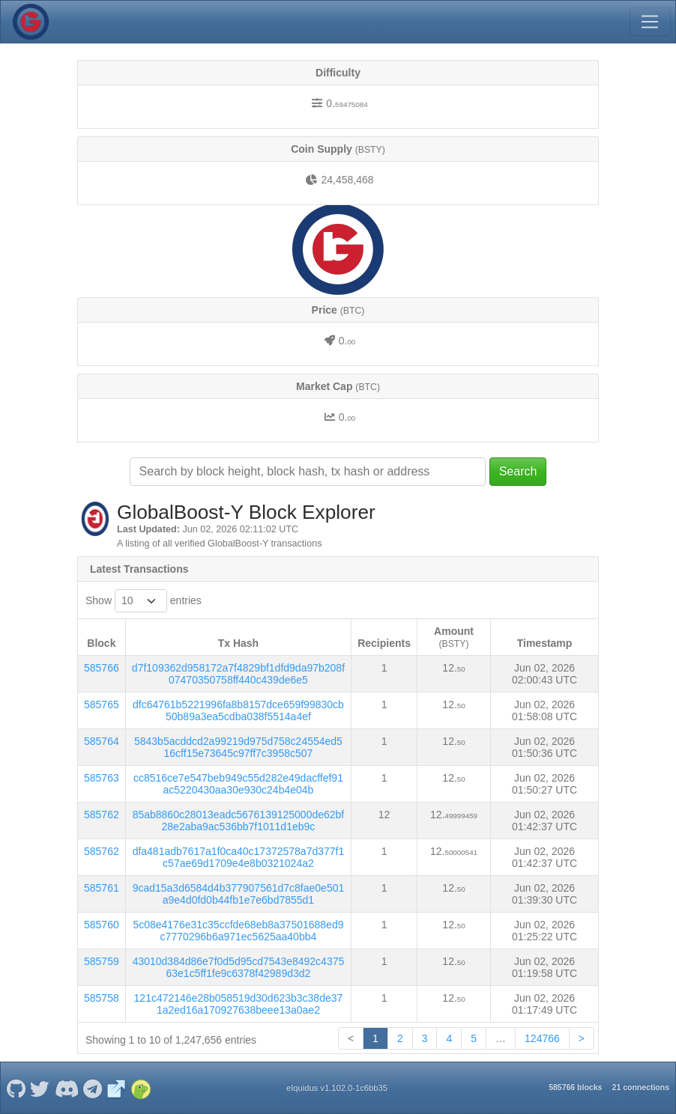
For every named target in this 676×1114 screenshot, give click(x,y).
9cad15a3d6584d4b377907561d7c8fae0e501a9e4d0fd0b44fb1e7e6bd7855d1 (239, 894)
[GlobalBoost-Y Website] (116, 1088)
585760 (101, 925)
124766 (542, 1038)
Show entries (143, 600)
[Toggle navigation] (650, 21)
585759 (101, 961)
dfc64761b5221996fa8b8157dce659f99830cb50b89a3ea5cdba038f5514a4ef (238, 710)
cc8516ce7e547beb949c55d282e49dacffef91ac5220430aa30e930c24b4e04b (238, 784)
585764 (101, 741)
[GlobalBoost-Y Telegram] (92, 1088)
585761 (101, 888)
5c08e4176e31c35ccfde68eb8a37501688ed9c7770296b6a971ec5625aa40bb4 (238, 931)
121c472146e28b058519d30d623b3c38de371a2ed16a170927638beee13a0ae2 (238, 1004)
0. (346, 103)
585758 (101, 998)
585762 (101, 815)
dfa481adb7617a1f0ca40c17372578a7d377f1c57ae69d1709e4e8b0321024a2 (239, 857)
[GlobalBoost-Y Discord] (66, 1088)
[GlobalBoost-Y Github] (15, 1088)
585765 (101, 704)
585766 (101, 668)
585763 (101, 778)
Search (518, 471)
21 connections (640, 1087)
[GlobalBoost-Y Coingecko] (140, 1088)
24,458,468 (347, 180)
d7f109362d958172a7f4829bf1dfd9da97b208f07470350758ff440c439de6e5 (238, 674)
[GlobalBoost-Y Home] (31, 21)
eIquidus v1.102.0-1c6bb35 (336, 1087)
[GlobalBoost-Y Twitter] (40, 1088)
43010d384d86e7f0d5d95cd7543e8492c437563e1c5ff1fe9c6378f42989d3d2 (239, 967)
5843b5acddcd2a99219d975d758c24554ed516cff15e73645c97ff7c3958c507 (238, 747)
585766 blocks (575, 1087)
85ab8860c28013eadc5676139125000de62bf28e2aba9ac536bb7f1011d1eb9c (239, 821)
